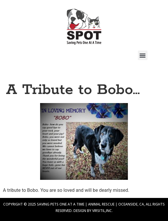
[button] (143, 55)
